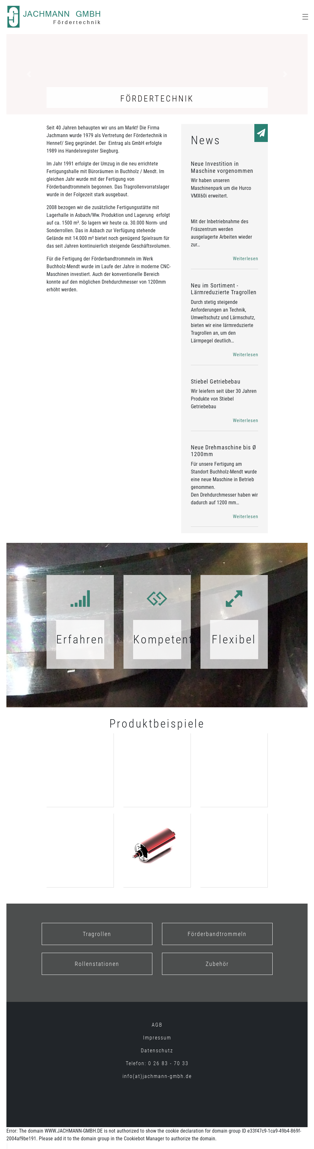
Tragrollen (97, 934)
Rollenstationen (97, 963)
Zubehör (217, 963)
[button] (29, 74)
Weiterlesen (245, 258)
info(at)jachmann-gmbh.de (157, 1076)
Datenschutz (157, 1050)
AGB (157, 1025)
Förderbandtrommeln (217, 934)
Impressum (157, 1038)
